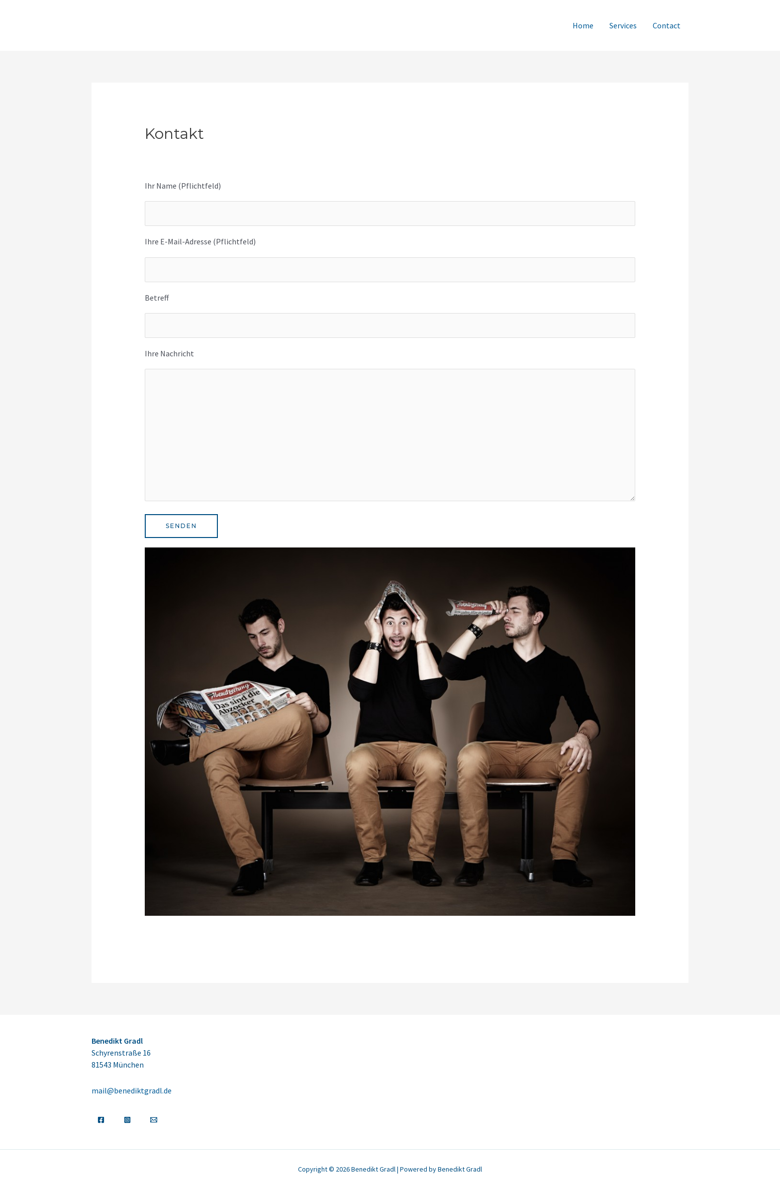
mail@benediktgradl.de (132, 1090)
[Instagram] (127, 1119)
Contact (667, 25)
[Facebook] (101, 1119)
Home (583, 25)
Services (623, 25)
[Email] (153, 1119)
